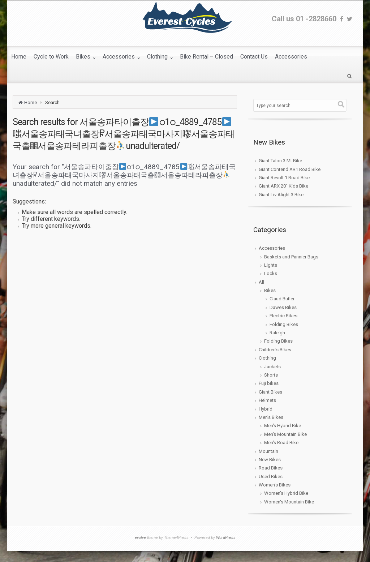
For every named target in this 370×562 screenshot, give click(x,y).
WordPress (226, 537)
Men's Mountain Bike (285, 434)
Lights (270, 265)
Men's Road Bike (281, 442)
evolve (140, 537)
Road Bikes (271, 468)
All (261, 282)
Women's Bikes (275, 485)
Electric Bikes (283, 315)
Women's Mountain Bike (289, 502)
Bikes (270, 290)
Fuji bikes (269, 383)
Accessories (272, 248)
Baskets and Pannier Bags (291, 256)
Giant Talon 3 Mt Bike (280, 160)
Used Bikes (271, 476)
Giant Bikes (270, 392)
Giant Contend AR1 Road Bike (289, 169)
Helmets (267, 400)
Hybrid (265, 409)
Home (30, 102)
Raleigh (277, 332)
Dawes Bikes (283, 307)
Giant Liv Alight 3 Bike (281, 194)
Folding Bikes (284, 324)
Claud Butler (282, 298)
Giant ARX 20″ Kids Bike (283, 186)
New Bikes (270, 459)
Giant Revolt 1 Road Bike (284, 177)
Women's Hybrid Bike (286, 493)
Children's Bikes (275, 349)
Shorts (271, 375)
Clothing (267, 358)
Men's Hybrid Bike (282, 425)
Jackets (272, 366)
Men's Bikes (271, 417)
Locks (270, 273)
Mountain (268, 451)
